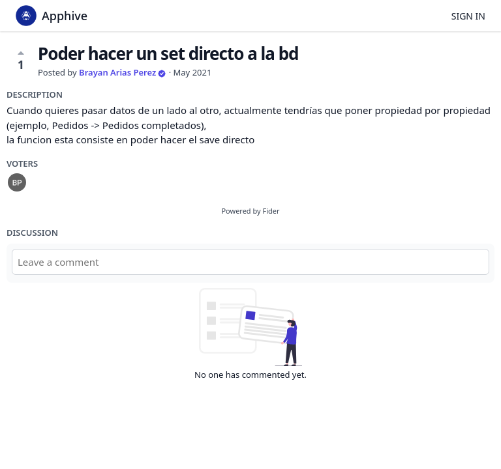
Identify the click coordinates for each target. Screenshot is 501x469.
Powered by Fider (250, 211)
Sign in (468, 16)
